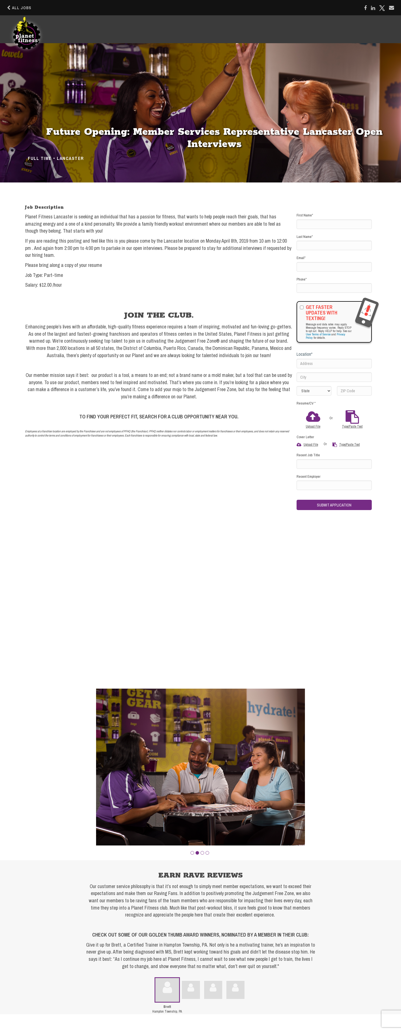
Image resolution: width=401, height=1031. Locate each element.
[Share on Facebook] (365, 8)
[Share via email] (391, 7)
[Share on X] (382, 8)
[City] (334, 377)
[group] (200, 767)
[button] (192, 853)
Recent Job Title (308, 455)
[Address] (334, 363)
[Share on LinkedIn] (373, 8)
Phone (302, 279)
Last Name (305, 236)
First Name (305, 215)
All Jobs (19, 7)
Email (301, 257)
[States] (314, 391)
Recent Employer (309, 476)
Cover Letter (305, 437)
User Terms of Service (318, 334)
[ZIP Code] (354, 391)
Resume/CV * (306, 403)
